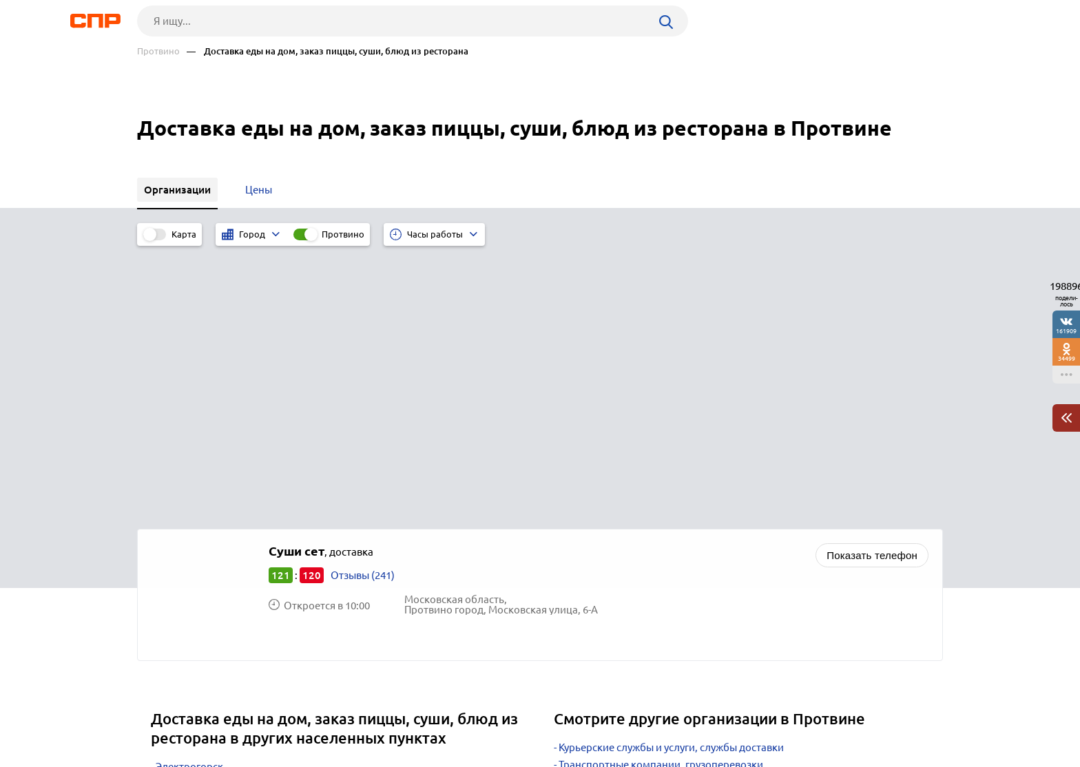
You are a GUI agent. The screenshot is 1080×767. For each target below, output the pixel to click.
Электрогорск (189, 495)
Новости (248, 716)
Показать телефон (872, 284)
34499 (1066, 358)
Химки (171, 564)
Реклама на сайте (345, 716)
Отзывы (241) (363, 304)
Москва (174, 530)
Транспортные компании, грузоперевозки (661, 493)
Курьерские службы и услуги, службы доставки (671, 476)
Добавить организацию (881, 715)
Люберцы (179, 547)
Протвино (158, 51)
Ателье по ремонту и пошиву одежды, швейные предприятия (707, 528)
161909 (1066, 331)
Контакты (445, 716)
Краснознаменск (196, 512)
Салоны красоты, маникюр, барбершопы (658, 510)
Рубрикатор (162, 716)
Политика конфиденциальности (321, 755)
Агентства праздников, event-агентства (653, 545)
